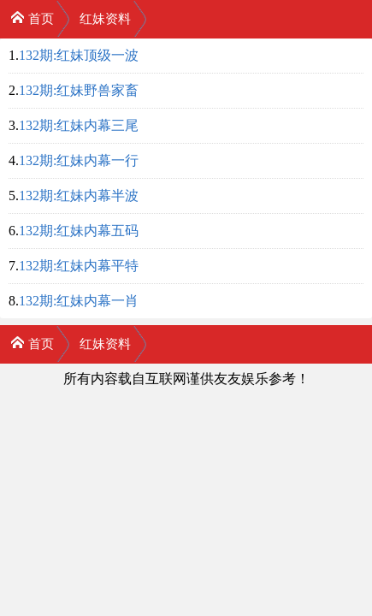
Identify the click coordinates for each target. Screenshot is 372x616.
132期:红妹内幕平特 (79, 265)
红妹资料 (105, 19)
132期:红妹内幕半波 (79, 195)
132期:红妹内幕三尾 (79, 125)
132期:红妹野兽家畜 (79, 90)
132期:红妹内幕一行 (79, 160)
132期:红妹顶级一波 (79, 55)
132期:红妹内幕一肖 (79, 300)
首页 (32, 17)
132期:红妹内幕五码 (79, 230)
